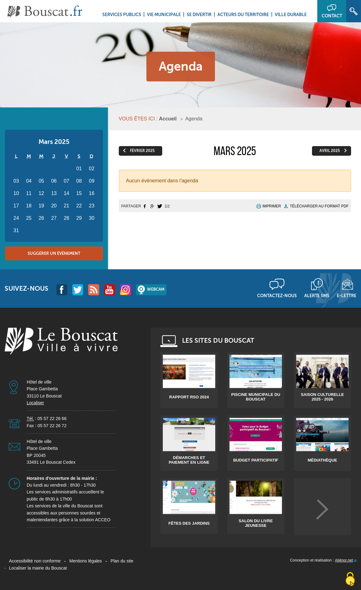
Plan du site (122, 560)
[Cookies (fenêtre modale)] (350, 579)
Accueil (168, 118)
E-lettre (346, 295)
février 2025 (142, 151)
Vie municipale (164, 14)
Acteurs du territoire (243, 14)
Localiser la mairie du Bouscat (38, 568)
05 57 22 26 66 (52, 418)
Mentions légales (85, 560)
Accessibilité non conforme (35, 560)
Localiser (35, 402)
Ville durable (291, 14)
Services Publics (121, 14)
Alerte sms (316, 295)
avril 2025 (329, 151)
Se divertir (199, 14)
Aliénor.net (344, 560)
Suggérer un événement (54, 253)
